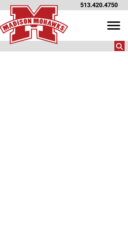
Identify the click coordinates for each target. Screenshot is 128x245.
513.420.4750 (99, 5)
